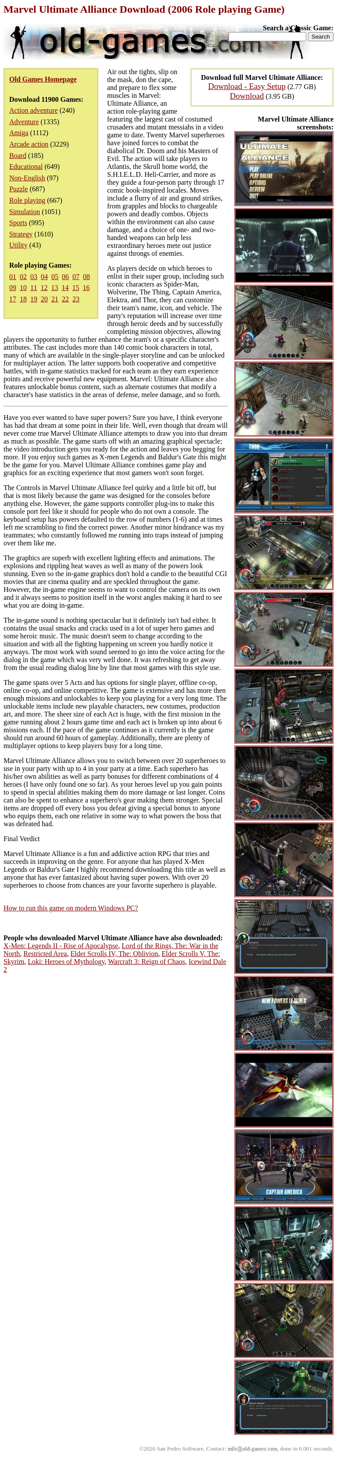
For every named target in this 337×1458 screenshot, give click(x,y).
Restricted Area (45, 953)
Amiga (19, 132)
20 (44, 299)
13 (54, 287)
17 (12, 299)
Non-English (27, 178)
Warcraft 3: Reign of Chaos (146, 961)
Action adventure (33, 110)
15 (75, 287)
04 (44, 276)
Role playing (27, 200)
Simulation (24, 211)
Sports (18, 222)
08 (86, 276)
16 (86, 287)
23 (75, 299)
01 (12, 276)
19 (33, 299)
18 (23, 299)
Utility (18, 245)
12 (43, 287)
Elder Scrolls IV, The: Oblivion (114, 953)
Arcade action (28, 144)
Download (247, 95)
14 (64, 287)
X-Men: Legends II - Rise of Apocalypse (61, 945)
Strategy (20, 234)
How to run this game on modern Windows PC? (71, 908)
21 (54, 299)
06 (65, 276)
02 (23, 276)
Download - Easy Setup (247, 86)
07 (75, 276)
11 (33, 287)
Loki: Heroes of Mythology (66, 961)
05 (54, 276)
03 (33, 276)
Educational (26, 166)
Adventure (24, 121)
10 (23, 287)
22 (65, 299)
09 (12, 287)
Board (17, 155)
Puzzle (18, 189)
